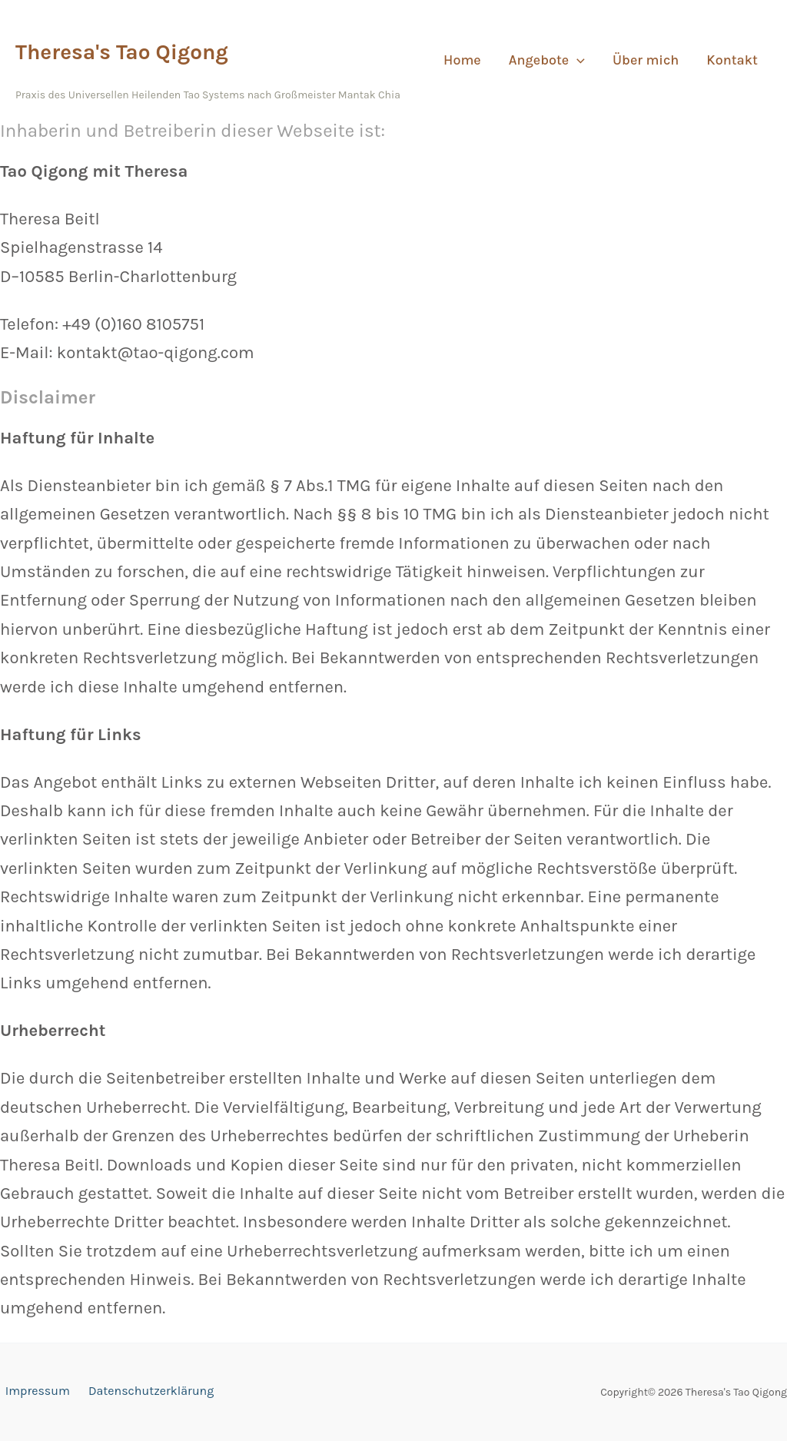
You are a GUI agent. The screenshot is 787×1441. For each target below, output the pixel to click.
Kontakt (732, 60)
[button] (577, 60)
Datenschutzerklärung (139, 1392)
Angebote (547, 60)
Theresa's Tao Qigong (121, 52)
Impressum (32, 1392)
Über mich (646, 60)
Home (462, 60)
